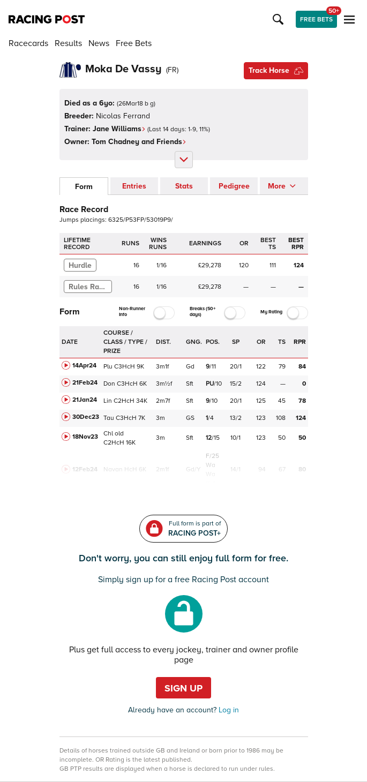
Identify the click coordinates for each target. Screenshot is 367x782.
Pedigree (234, 186)
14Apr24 (84, 366)
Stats (184, 186)
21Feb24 (85, 383)
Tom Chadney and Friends (139, 141)
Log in (227, 710)
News (98, 43)
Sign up (183, 688)
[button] (280, 19)
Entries (134, 186)
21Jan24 (84, 400)
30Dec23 (85, 417)
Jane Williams (119, 128)
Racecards (28, 43)
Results (68, 43)
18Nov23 (85, 437)
